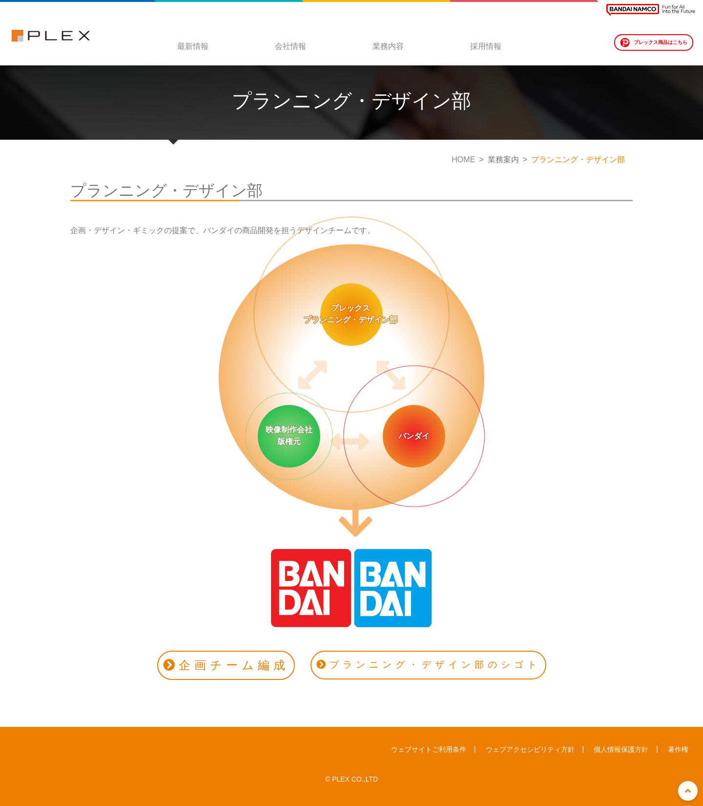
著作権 (678, 749)
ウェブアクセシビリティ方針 (530, 749)
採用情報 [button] (485, 46)
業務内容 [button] (388, 46)
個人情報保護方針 (621, 749)
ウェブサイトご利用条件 (428, 749)
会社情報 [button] (290, 46)
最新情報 (192, 46)
